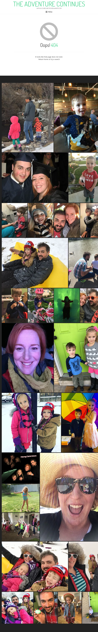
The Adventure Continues (49, 4)
